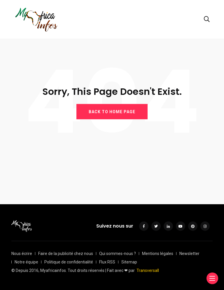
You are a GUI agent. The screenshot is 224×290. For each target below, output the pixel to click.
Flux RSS (107, 262)
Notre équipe (26, 262)
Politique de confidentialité (68, 262)
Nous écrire (21, 253)
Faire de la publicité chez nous (65, 253)
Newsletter (189, 253)
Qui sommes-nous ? (117, 253)
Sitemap (129, 262)
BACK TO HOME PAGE (112, 111)
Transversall (147, 270)
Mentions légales (157, 253)
